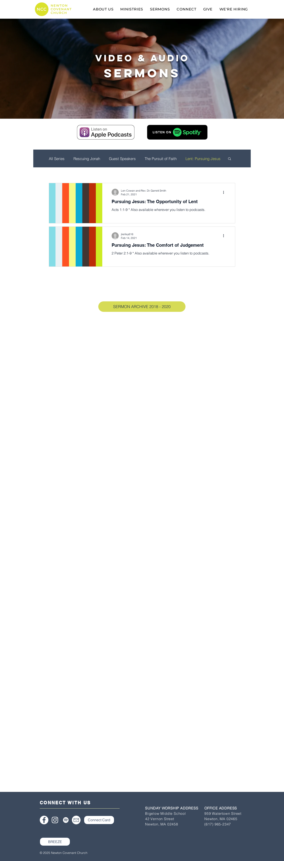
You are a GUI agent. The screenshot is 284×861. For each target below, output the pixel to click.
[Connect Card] (99, 820)
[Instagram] (55, 820)
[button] (229, 159)
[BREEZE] (55, 841)
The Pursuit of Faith (161, 158)
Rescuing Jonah (86, 158)
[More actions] (225, 192)
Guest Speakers (122, 158)
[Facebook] (44, 820)
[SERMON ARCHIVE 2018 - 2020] (141, 306)
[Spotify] (65, 820)
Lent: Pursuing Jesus (203, 158)
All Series (57, 158)
